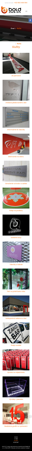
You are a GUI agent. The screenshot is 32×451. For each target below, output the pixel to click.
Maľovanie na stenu (16, 156)
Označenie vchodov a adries (16, 183)
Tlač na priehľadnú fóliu (16, 291)
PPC (10, 448)
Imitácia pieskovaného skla (16, 103)
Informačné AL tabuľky (16, 130)
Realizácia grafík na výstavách (16, 426)
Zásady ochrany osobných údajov (20, 448)
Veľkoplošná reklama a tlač (16, 318)
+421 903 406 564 (20, 3)
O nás (16, 439)
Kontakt (16, 442)
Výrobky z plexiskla (16, 399)
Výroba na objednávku (16, 372)
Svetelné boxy (16, 237)
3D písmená (16, 76)
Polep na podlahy (16, 210)
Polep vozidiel (16, 345)
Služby (16, 440)
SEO (6, 448)
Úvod (12, 28)
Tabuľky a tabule (16, 264)
